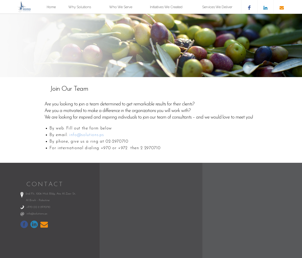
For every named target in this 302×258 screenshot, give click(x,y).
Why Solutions (79, 7)
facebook (249, 7)
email (281, 7)
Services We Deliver (217, 7)
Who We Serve (120, 7)
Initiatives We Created (166, 7)
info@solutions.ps (86, 135)
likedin (265, 7)
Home (51, 7)
